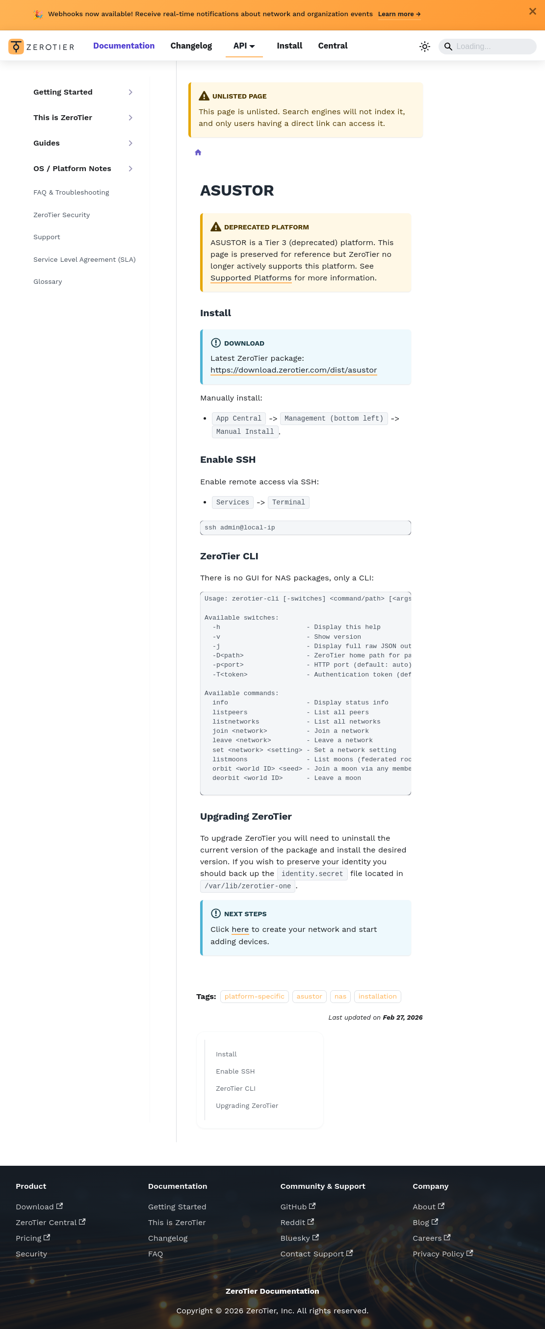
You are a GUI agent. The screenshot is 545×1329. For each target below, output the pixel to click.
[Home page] (197, 152)
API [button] (236, 45)
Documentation (123, 45)
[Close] (532, 11)
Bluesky (300, 1234)
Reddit (297, 1219)
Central (327, 45)
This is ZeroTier (177, 1219)
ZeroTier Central (51, 1219)
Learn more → (399, 14)
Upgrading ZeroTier (247, 1102)
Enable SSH (235, 1068)
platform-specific (255, 993)
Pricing (33, 1234)
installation (378, 993)
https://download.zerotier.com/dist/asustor (292, 368)
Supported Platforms (250, 275)
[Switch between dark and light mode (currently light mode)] (425, 46)
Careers (432, 1234)
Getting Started (177, 1203)
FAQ (155, 1250)
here (240, 926)
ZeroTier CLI (236, 1085)
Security (31, 1250)
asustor (310, 993)
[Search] (488, 46)
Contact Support (317, 1250)
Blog (425, 1219)
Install (285, 45)
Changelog (188, 45)
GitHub (298, 1203)
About (428, 1203)
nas (341, 993)
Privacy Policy (443, 1250)
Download (39, 1203)
